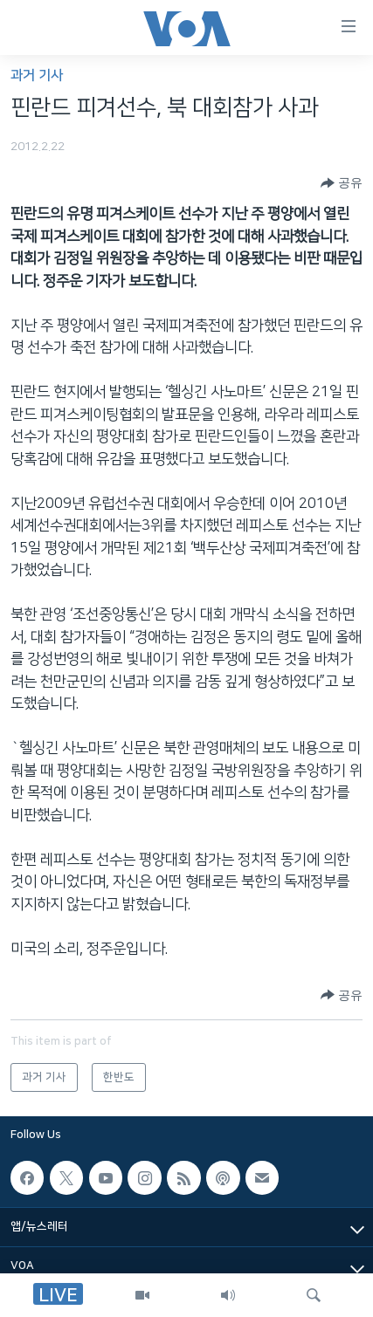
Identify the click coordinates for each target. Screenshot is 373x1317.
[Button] (342, 183)
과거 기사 (36, 75)
